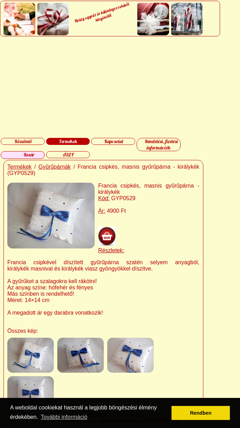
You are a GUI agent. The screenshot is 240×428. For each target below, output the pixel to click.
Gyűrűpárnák (54, 167)
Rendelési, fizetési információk (161, 144)
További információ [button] (64, 417)
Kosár (29, 155)
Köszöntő (23, 141)
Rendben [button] (201, 413)
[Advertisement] (119, 87)
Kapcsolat (113, 141)
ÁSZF (68, 155)
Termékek (68, 141)
